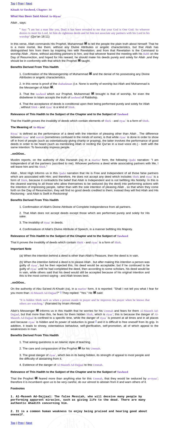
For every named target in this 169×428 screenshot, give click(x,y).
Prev (21, 3)
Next (29, 3)
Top (13, 3)
